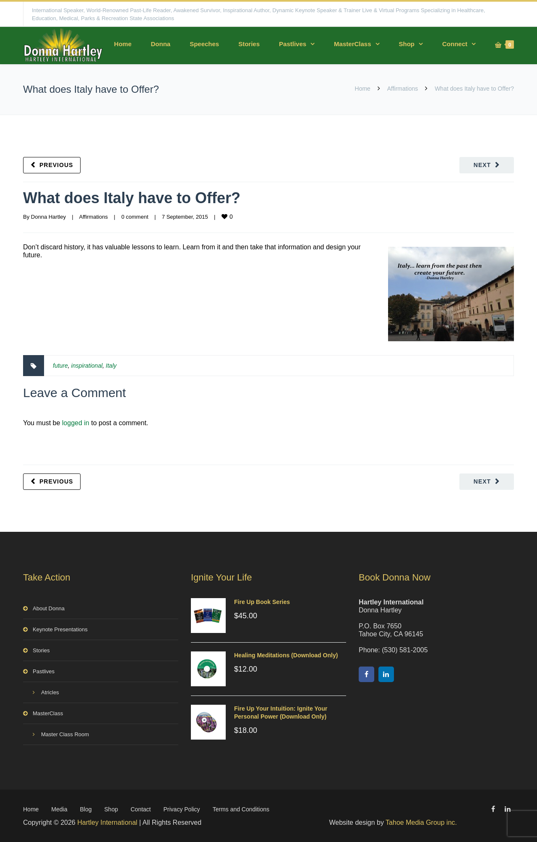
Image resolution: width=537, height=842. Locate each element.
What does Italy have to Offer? (131, 198)
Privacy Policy (181, 809)
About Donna (49, 608)
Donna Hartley (48, 217)
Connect (454, 43)
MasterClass (352, 43)
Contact (140, 809)
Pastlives (292, 43)
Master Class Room (65, 734)
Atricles (50, 692)
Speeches (204, 43)
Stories (249, 43)
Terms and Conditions (241, 809)
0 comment (134, 217)
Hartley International (107, 822)
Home (123, 43)
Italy (111, 365)
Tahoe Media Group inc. (421, 822)
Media (59, 809)
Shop (407, 43)
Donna (160, 43)
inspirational (87, 365)
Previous (56, 165)
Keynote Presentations (60, 629)
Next (482, 165)
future (60, 365)
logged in (75, 422)
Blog (86, 809)
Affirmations (402, 88)
